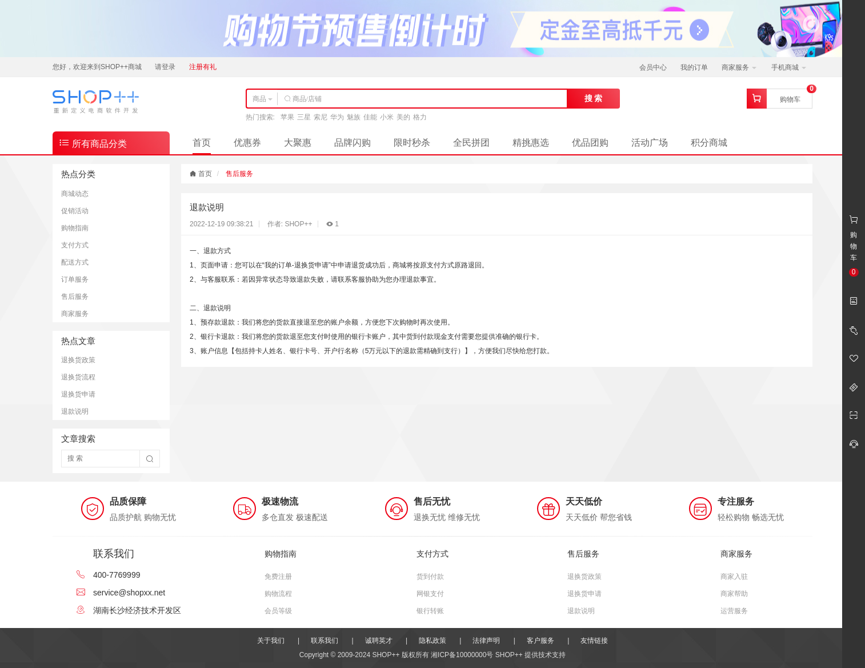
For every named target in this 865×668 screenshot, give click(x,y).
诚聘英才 (379, 641)
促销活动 (75, 211)
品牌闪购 (352, 142)
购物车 (790, 99)
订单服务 (75, 279)
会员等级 (278, 611)
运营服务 (734, 611)
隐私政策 (432, 641)
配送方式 (75, 262)
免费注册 (278, 577)
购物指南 (75, 228)
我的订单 (694, 67)
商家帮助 (734, 594)
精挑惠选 (530, 142)
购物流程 (278, 594)
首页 (202, 142)
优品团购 (590, 142)
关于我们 (271, 641)
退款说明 (75, 411)
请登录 (165, 67)
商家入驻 (734, 577)
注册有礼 (203, 67)
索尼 (320, 117)
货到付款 (430, 577)
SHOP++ (509, 655)
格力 (420, 117)
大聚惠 (297, 142)
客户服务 (540, 641)
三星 (304, 117)
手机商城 (788, 67)
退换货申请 (78, 394)
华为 (337, 117)
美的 (403, 117)
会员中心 (653, 67)
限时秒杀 (412, 142)
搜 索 (593, 98)
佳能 (370, 117)
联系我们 (324, 641)
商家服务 (739, 67)
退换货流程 (78, 377)
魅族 (354, 117)
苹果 (287, 117)
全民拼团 (471, 142)
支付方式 (75, 245)
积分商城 (709, 142)
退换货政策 (78, 360)
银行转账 (430, 611)
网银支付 (430, 594)
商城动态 (75, 194)
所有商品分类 (92, 143)
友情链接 (594, 641)
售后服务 (75, 297)
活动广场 (649, 142)
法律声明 (486, 641)
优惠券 (247, 142)
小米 (387, 117)
